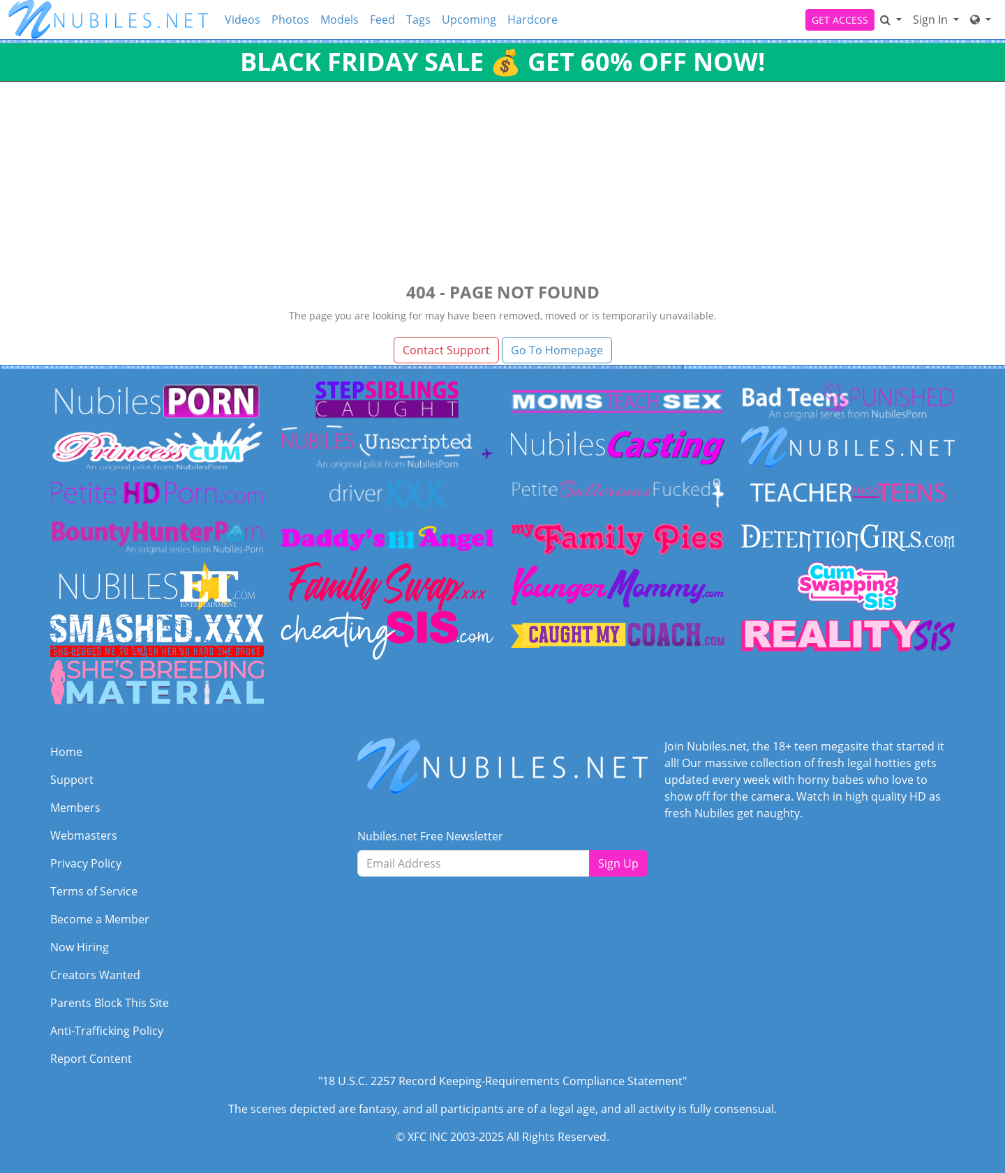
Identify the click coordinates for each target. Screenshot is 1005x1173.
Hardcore (532, 19)
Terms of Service (93, 891)
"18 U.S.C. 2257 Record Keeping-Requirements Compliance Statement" (502, 1081)
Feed (382, 19)
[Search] (890, 19)
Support (72, 779)
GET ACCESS (840, 20)
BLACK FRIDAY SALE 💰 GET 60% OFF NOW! (502, 62)
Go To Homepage (557, 350)
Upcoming (469, 19)
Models (339, 19)
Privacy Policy (85, 863)
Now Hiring (79, 947)
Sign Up (618, 863)
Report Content (91, 1058)
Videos (242, 19)
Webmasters (83, 835)
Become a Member (99, 919)
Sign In (932, 19)
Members (75, 807)
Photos (290, 19)
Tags (418, 19)
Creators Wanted (95, 975)
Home (66, 751)
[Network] (981, 19)
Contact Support (446, 350)
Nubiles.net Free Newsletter (430, 836)
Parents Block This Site (109, 1003)
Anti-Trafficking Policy (106, 1030)
